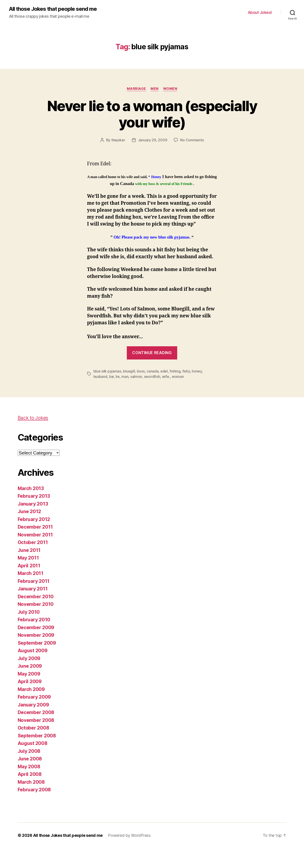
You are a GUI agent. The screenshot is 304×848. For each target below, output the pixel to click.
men (155, 89)
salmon (136, 376)
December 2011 (35, 527)
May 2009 (29, 674)
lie (117, 376)
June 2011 (29, 550)
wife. (166, 376)
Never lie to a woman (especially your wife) (152, 114)
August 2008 (32, 743)
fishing (175, 371)
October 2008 (33, 728)
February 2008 (34, 789)
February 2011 (34, 581)
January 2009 (33, 705)
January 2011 (33, 589)
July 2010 (29, 612)
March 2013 (31, 488)
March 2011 (30, 573)
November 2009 (36, 635)
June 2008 (30, 759)
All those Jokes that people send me (53, 9)
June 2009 (30, 666)
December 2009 (36, 627)
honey (197, 371)
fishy (186, 371)
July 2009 (29, 658)
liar (111, 376)
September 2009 (37, 643)
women (170, 89)
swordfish (152, 376)
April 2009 (30, 681)
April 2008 (30, 774)
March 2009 (31, 689)
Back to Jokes (33, 418)
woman (178, 376)
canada (152, 371)
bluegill (129, 371)
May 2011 (28, 558)
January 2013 (33, 504)
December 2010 (36, 596)
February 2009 (34, 697)
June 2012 (29, 511)
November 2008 (36, 720)
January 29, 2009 (152, 140)
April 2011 (29, 565)
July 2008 (29, 751)
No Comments (192, 140)
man (124, 376)
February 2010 (34, 619)
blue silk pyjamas (107, 371)
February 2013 (34, 496)
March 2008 (31, 782)
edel (164, 371)
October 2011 (33, 542)
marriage (136, 89)
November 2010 (36, 604)
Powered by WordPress (129, 835)
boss (141, 371)
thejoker (118, 140)
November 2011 (35, 535)
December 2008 (36, 712)
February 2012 (34, 519)
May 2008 (29, 766)
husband (100, 376)
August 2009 (32, 650)
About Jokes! (260, 12)
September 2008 (37, 735)
